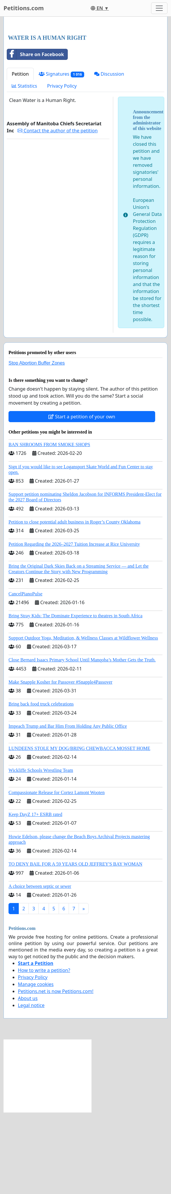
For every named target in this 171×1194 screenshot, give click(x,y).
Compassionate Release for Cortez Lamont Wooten (57, 874)
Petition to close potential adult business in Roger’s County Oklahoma (74, 603)
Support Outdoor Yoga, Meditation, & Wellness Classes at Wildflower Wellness (83, 719)
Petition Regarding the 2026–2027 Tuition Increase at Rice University (74, 625)
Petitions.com (24, 8)
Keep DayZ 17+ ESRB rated (35, 896)
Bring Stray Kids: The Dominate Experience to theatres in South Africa (75, 697)
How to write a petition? (44, 1052)
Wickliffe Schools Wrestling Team (41, 852)
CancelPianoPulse (26, 675)
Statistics (24, 167)
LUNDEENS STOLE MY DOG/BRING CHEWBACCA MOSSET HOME (79, 830)
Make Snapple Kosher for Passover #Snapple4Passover (60, 763)
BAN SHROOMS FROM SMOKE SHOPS (49, 526)
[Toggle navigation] (159, 8)
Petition (20, 156)
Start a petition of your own (81, 498)
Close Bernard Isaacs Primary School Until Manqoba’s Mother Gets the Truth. (82, 741)
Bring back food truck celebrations (41, 785)
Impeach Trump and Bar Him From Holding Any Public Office (68, 807)
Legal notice (31, 1087)
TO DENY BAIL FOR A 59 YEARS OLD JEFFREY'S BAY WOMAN (75, 945)
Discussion (109, 156)
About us (28, 1080)
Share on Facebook (35, 136)
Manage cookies (36, 1066)
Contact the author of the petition (57, 212)
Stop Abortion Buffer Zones (37, 444)
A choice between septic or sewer (40, 968)
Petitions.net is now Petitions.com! (55, 1073)
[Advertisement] (85, 67)
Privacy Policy (62, 167)
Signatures (61, 156)
